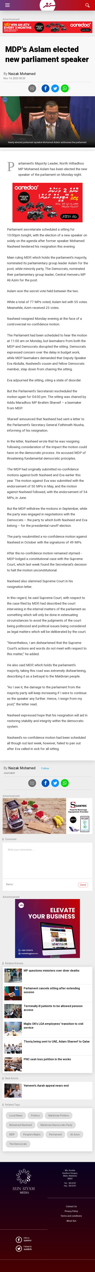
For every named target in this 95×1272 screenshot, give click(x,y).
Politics (35, 1115)
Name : (10, 884)
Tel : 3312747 (70, 1183)
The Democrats (18, 1144)
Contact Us (71, 1206)
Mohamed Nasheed (20, 1125)
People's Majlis (31, 1134)
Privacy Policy (71, 1211)
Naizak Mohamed (21, 74)
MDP (12, 1134)
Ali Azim (75, 1134)
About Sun (71, 1221)
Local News (15, 1115)
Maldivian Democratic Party (56, 1125)
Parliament (55, 1134)
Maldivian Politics (58, 1115)
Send (83, 884)
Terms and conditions (71, 1216)
